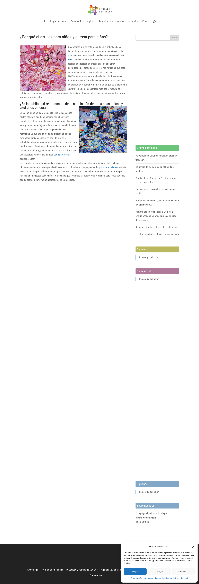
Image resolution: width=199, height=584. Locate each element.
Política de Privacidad (52, 569)
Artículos (133, 21)
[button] (193, 546)
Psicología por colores (111, 21)
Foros (145, 21)
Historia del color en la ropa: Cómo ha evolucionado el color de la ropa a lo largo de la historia (156, 216)
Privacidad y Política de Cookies (142, 578)
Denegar (159, 571)
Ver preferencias (183, 571)
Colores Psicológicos (83, 21)
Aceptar (135, 571)
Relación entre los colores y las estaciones (157, 227)
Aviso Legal (184, 578)
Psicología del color (55, 21)
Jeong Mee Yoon (62, 154)
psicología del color (108, 167)
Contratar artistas (98, 575)
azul (70, 55)
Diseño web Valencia (146, 517)
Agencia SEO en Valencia (113, 569)
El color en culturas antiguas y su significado (157, 234)
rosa (70, 59)
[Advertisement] (157, 92)
